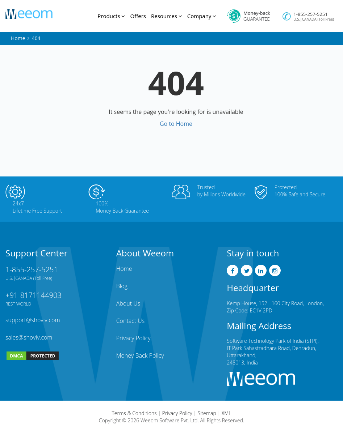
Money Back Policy (140, 355)
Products (111, 16)
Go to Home (176, 124)
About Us (128, 303)
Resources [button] (166, 16)
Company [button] (201, 16)
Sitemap (207, 413)
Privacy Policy (133, 338)
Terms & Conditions (134, 413)
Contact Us (130, 321)
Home (18, 38)
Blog (121, 286)
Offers (138, 16)
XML (226, 413)
